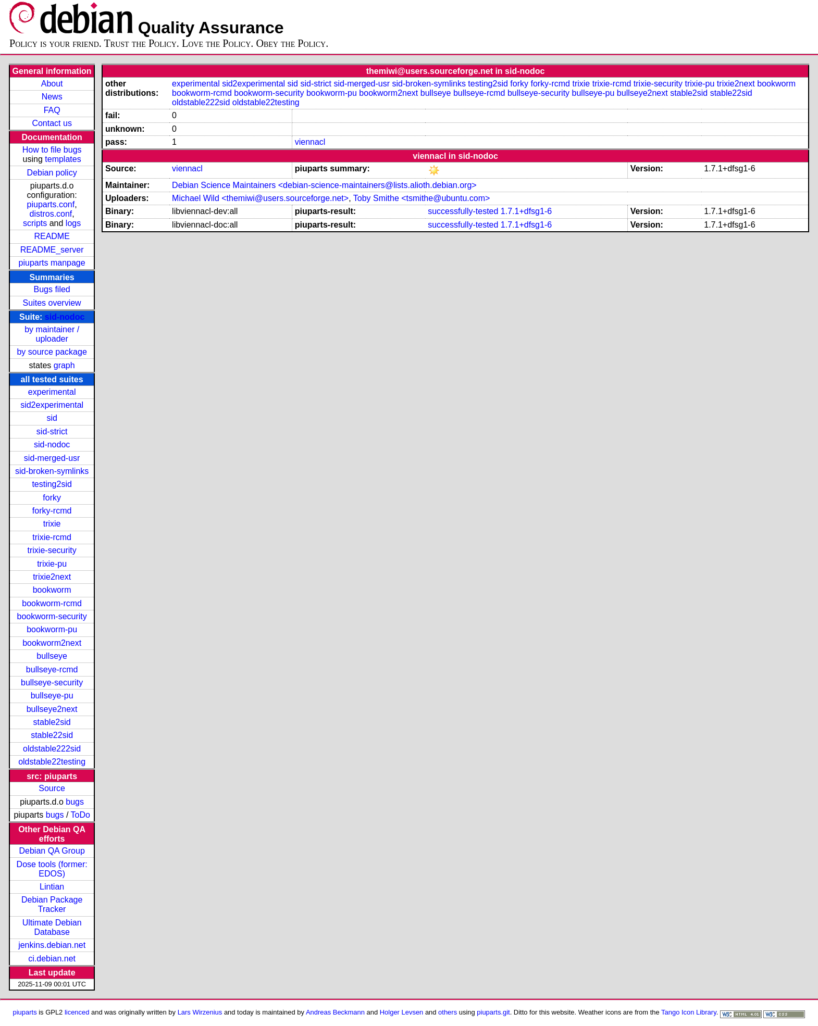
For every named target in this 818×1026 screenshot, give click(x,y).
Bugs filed (52, 289)
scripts (35, 223)
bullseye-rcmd (52, 669)
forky (52, 497)
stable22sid (52, 735)
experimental (52, 391)
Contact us (51, 123)
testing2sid (52, 484)
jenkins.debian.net (51, 945)
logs (73, 223)
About (52, 83)
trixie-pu (52, 563)
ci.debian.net (52, 958)
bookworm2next (51, 643)
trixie (52, 523)
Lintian (52, 886)
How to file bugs (52, 149)
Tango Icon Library (688, 1012)
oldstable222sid (52, 748)
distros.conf (51, 213)
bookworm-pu (52, 629)
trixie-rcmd (51, 537)
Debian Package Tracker (51, 904)
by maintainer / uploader (51, 334)
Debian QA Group (51, 850)
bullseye (51, 656)
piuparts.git (493, 1012)
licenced (77, 1012)
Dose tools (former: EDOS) (52, 869)
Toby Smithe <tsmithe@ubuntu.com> (421, 198)
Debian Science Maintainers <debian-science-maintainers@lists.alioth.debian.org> (324, 185)
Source (52, 788)
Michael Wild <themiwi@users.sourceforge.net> (260, 198)
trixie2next (52, 576)
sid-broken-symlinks (52, 471)
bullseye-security (52, 682)
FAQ (52, 110)
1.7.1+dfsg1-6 (526, 211)
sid (51, 418)
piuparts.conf (51, 204)
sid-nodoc (64, 316)
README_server (52, 249)
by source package (51, 351)
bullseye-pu (52, 695)
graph (64, 365)
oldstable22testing (51, 761)
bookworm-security (52, 616)
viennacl (310, 141)
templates (63, 159)
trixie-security (52, 550)
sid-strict (52, 431)
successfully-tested (463, 211)
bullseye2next (52, 709)
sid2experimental (51, 405)
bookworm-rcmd (52, 603)
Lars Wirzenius (200, 1012)
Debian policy (52, 172)
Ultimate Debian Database (52, 927)
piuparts (25, 1012)
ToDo (80, 814)
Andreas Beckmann (335, 1012)
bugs (75, 801)
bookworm (52, 589)
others (447, 1012)
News (52, 96)
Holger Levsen (402, 1012)
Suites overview (52, 302)
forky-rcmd (52, 510)
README (51, 236)
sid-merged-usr (52, 458)
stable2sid (52, 722)
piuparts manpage (52, 262)
